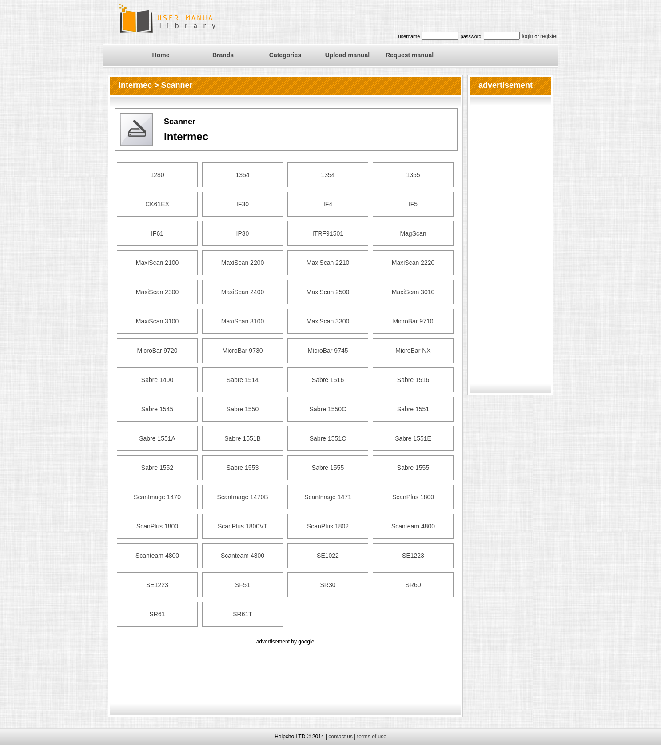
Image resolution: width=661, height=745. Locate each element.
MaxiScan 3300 (328, 321)
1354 (242, 174)
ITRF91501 (327, 233)
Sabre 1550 (243, 409)
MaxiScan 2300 (157, 292)
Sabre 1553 (243, 467)
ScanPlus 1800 (413, 497)
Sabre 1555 (328, 467)
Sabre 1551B (242, 438)
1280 (157, 174)
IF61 (157, 233)
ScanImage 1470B (242, 497)
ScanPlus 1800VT (242, 526)
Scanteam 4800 (413, 526)
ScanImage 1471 (327, 497)
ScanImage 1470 (157, 497)
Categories (285, 55)
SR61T (242, 614)
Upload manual (347, 55)
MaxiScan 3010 (413, 292)
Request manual (410, 55)
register (549, 36)
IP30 (242, 233)
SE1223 (413, 555)
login (527, 36)
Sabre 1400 (157, 379)
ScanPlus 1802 (328, 526)
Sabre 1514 (243, 379)
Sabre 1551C (328, 438)
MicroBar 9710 (413, 321)
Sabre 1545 (157, 409)
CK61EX (157, 204)
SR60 (413, 584)
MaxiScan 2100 (157, 262)
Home (161, 55)
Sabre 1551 (413, 409)
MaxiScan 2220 (413, 262)
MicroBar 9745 (327, 350)
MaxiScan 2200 (242, 262)
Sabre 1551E (413, 438)
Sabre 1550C (328, 409)
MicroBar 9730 (242, 350)
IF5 (413, 204)
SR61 (157, 614)
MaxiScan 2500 (328, 292)
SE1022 (328, 555)
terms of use (371, 736)
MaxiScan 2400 (242, 292)
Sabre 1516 (328, 379)
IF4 (327, 204)
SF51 (242, 584)
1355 (413, 174)
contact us (340, 736)
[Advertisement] (285, 666)
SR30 (327, 584)
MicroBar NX (412, 350)
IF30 (242, 204)
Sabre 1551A (157, 438)
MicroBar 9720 (157, 350)
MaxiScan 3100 (157, 321)
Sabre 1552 (157, 467)
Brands (223, 55)
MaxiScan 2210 (328, 262)
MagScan (413, 233)
